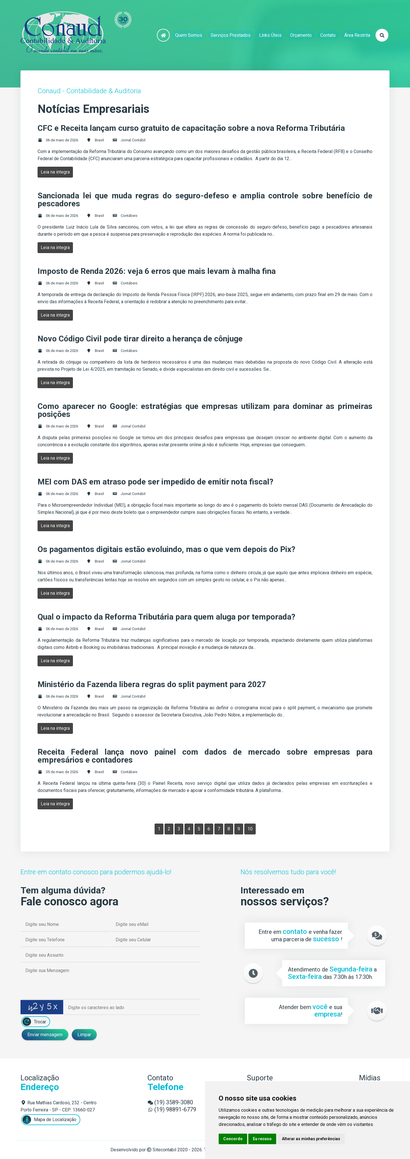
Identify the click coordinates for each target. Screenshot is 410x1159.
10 (250, 829)
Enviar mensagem (45, 1034)
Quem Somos (188, 35)
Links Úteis (270, 35)
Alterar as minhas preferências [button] (311, 1138)
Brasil (99, 140)
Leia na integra (55, 172)
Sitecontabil (164, 1149)
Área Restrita (357, 35)
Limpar (84, 1034)
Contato (328, 35)
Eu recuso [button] (262, 1138)
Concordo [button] (233, 1138)
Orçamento (301, 35)
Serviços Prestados (231, 35)
